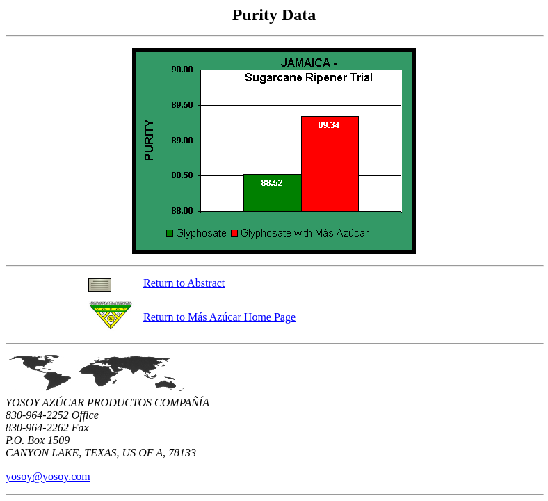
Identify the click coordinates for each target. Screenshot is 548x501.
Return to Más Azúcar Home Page (219, 317)
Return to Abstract (184, 283)
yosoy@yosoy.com (48, 476)
